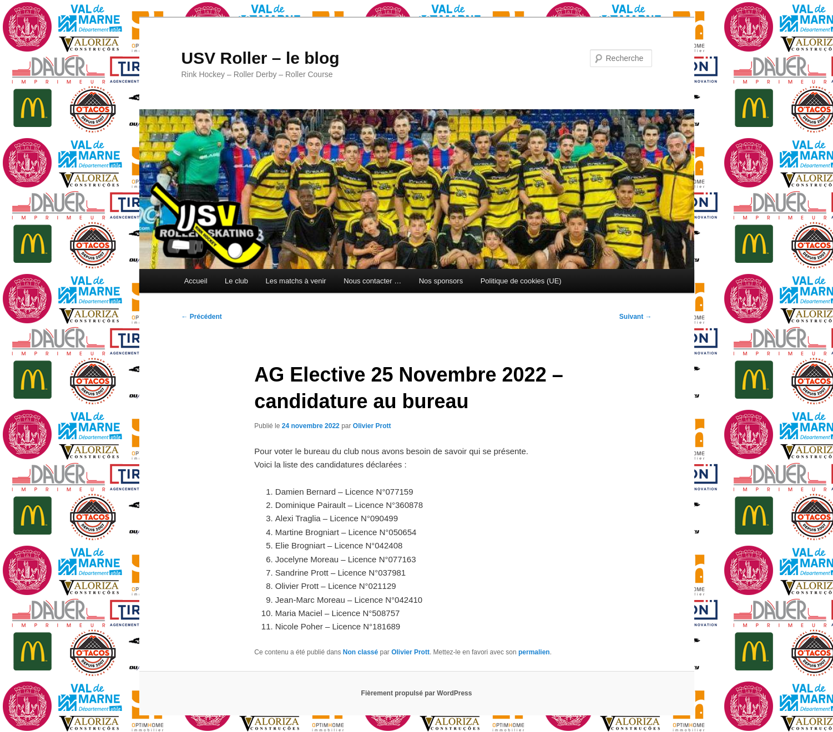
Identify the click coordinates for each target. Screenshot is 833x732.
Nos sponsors (441, 281)
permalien (534, 652)
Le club (236, 281)
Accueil (196, 281)
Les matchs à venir (296, 281)
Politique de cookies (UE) (521, 281)
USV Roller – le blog (260, 58)
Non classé (360, 652)
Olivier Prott (372, 426)
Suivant (635, 317)
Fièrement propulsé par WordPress (416, 693)
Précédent (201, 317)
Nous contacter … (372, 281)
